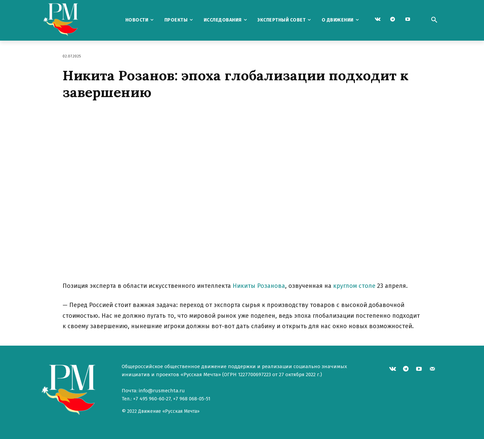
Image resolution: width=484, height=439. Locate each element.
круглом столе (354, 286)
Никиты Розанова (259, 286)
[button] (434, 20)
